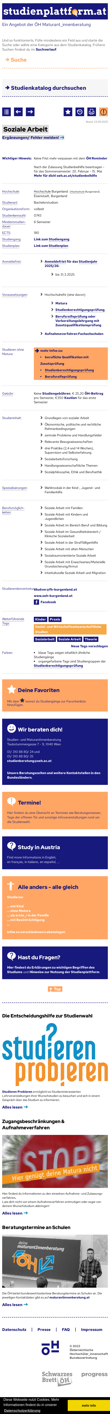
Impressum (91, 1329)
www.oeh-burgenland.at (53, 596)
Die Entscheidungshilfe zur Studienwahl (47, 1016)
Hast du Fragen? (39, 957)
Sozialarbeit (45, 639)
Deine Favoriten (39, 690)
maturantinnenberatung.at (69, 1297)
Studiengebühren (56, 393)
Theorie (91, 639)
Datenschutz (14, 1329)
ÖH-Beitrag (94, 393)
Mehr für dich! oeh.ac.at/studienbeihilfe (65, 176)
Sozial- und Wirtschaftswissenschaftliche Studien (68, 629)
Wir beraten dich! (40, 729)
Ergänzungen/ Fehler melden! (30, 137)
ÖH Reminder (96, 158)
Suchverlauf (46, 49)
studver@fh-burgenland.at (55, 589)
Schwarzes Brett (57, 1379)
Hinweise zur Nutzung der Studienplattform (64, 972)
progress (94, 1375)
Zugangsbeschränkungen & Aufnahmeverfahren (33, 1124)
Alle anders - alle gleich (48, 887)
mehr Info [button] (89, 1405)
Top (57, 989)
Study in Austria (39, 847)
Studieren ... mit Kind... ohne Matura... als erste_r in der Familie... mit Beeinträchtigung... (28, 911)
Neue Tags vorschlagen (89, 646)
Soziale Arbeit (69, 639)
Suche (19, 59)
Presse (44, 1329)
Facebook (45, 602)
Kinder (40, 619)
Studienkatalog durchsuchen (48, 88)
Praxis (55, 619)
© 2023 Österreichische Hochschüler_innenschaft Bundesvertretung (89, 1352)
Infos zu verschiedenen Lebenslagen (36, 932)
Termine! (29, 802)
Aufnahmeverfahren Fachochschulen (74, 334)
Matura (61, 303)
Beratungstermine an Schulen (36, 1227)
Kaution (70, 398)
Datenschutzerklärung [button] (22, 1410)
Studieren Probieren (17, 1092)
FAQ (66, 1329)
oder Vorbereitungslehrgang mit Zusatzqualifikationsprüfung (78, 320)
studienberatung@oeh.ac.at (29, 761)
